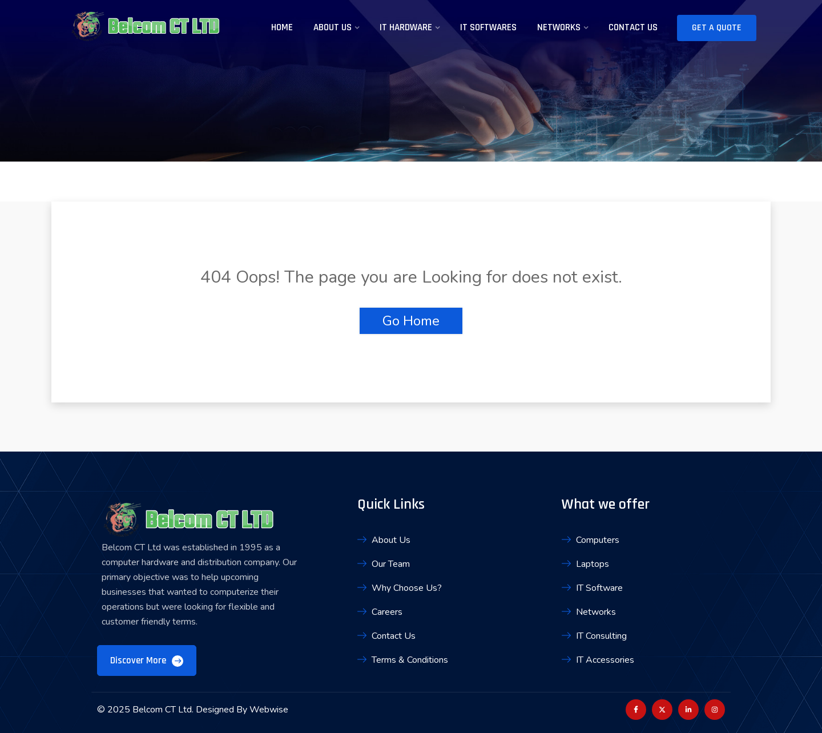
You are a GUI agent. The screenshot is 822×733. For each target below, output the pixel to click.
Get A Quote (717, 28)
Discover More (146, 660)
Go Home (411, 321)
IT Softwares (488, 27)
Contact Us (633, 27)
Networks (559, 27)
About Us (332, 27)
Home (282, 27)
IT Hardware (406, 27)
